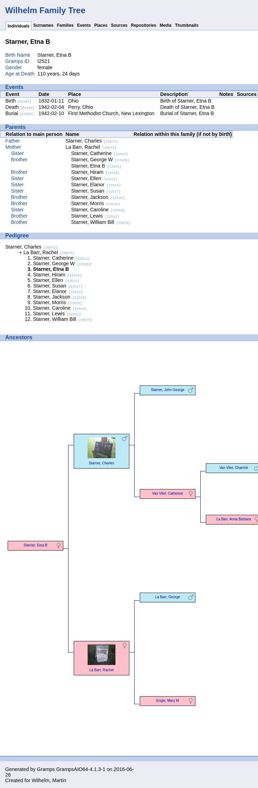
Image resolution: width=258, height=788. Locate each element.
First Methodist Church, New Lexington (111, 113)
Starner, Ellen (94, 178)
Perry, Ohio (80, 107)
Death (20, 107)
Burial (20, 113)
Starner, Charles (92, 141)
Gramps (46, 769)
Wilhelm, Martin (49, 780)
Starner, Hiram (95, 172)
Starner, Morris (95, 203)
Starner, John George (167, 390)
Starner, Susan (96, 191)
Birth (19, 101)
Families (65, 25)
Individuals (19, 26)
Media (165, 25)
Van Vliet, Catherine (167, 493)
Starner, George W (100, 159)
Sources (119, 25)
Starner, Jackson (98, 197)
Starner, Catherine (99, 153)
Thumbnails (186, 25)
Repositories (143, 25)
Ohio (73, 101)
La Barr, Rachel (91, 147)
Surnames (43, 25)
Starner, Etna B (96, 166)
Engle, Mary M (167, 700)
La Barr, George (167, 597)
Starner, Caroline (98, 209)
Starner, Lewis (95, 216)
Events (84, 25)
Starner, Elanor (96, 184)
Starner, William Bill (101, 222)
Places (100, 25)
